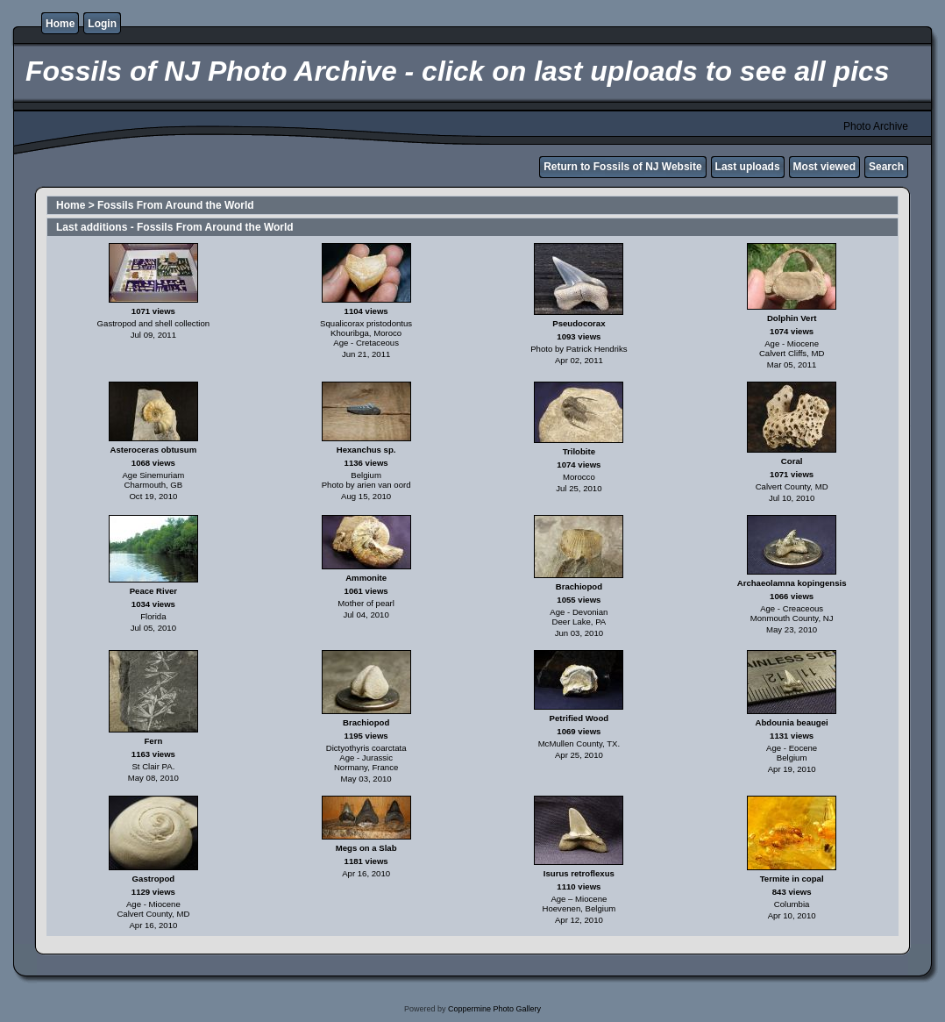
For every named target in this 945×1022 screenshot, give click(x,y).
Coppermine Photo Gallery (494, 1008)
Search (886, 167)
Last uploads (747, 167)
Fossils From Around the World (175, 205)
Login (102, 24)
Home (60, 24)
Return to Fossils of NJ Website (622, 167)
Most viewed (824, 167)
